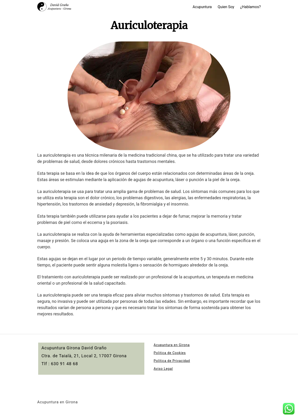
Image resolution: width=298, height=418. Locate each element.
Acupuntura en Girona (172, 345)
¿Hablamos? (250, 7)
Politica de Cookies (170, 353)
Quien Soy (226, 7)
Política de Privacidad (172, 361)
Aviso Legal (163, 369)
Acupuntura (202, 7)
